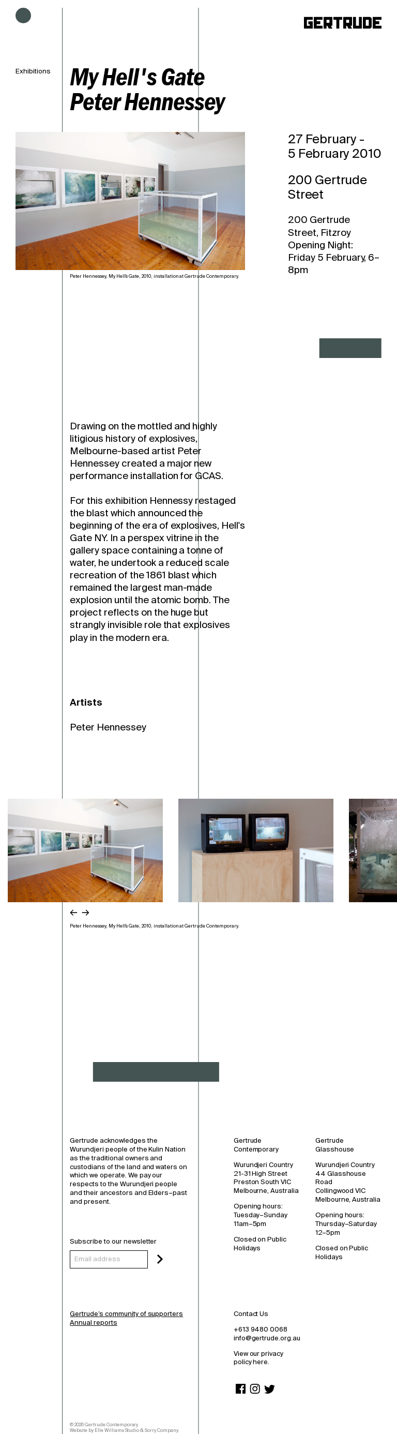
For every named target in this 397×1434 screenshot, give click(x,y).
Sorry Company (161, 1430)
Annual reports (93, 1322)
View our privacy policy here (258, 1358)
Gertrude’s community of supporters (126, 1313)
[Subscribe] (160, 1259)
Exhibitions (33, 71)
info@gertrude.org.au (267, 1338)
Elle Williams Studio (117, 1430)
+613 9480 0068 (260, 1329)
